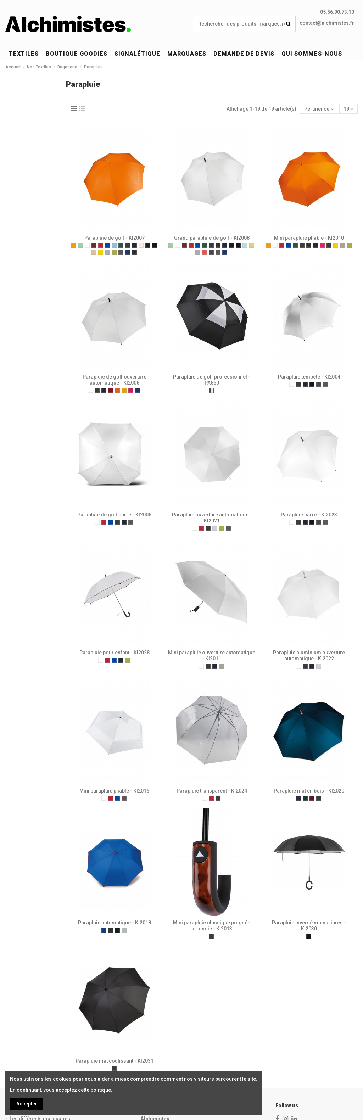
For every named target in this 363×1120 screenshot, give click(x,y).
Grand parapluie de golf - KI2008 (212, 238)
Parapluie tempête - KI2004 (309, 377)
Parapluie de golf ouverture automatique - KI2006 (114, 380)
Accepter (26, 1104)
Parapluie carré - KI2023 (309, 514)
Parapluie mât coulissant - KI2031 (114, 1061)
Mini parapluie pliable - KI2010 (309, 238)
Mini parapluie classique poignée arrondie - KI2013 (211, 925)
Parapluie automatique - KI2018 (114, 922)
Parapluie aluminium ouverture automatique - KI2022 (309, 655)
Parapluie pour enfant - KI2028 (114, 652)
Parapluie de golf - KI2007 (114, 238)
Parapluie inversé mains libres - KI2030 (309, 925)
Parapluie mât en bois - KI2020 (309, 791)
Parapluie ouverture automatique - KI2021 (212, 517)
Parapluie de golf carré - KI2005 (114, 514)
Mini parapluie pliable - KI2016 (114, 791)
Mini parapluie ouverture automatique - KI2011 (211, 655)
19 (348, 109)
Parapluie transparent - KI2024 (212, 791)
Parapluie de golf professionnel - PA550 (211, 380)
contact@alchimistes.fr (327, 23)
